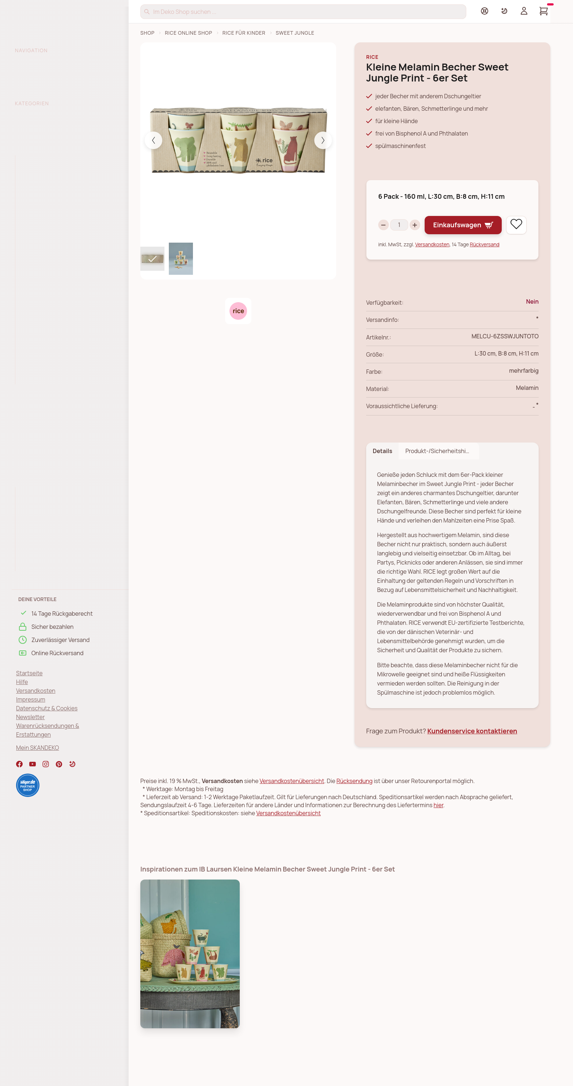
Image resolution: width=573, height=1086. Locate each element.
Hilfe (22, 682)
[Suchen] (303, 11)
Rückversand (485, 265)
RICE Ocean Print (42, 336)
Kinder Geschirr (40, 191)
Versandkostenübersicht (292, 802)
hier (438, 826)
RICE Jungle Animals (46, 293)
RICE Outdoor (34, 421)
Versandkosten (36, 691)
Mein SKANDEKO (37, 748)
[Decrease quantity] (383, 223)
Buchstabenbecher (45, 206)
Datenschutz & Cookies (46, 708)
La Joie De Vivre (40, 509)
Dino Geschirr (37, 235)
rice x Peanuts (38, 350)
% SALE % (29, 117)
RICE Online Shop (188, 33)
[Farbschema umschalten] (504, 11)
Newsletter (30, 717)
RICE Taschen (34, 435)
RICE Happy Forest (44, 307)
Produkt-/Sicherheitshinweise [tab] (442, 472)
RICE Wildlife (36, 365)
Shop (147, 33)
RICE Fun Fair (36, 263)
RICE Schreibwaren (40, 449)
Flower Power (37, 552)
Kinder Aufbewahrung (48, 176)
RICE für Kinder (244, 33)
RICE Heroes (36, 278)
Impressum (30, 699)
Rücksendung (355, 802)
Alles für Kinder (39, 162)
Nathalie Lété (37, 537)
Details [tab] (382, 472)
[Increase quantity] (420, 223)
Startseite (29, 673)
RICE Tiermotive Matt (47, 322)
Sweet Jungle (37, 220)
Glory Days (34, 494)
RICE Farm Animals (44, 249)
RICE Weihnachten (40, 464)
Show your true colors (48, 523)
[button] (72, 764)
